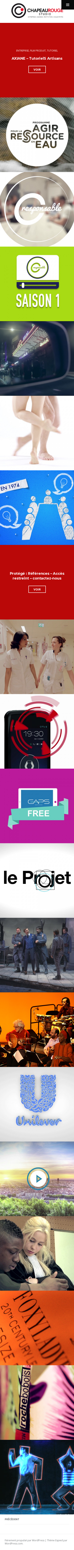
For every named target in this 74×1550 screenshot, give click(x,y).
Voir (40, 70)
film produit (38, 50)
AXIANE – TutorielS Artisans (37, 58)
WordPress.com (14, 1543)
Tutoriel (52, 50)
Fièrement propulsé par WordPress (24, 1540)
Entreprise (22, 50)
